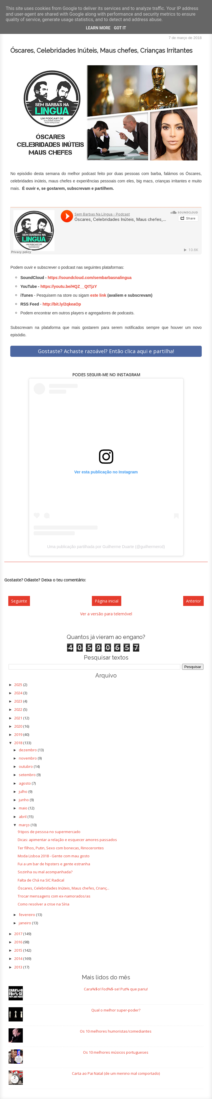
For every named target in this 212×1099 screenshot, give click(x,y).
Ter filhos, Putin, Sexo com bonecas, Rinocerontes (61, 847)
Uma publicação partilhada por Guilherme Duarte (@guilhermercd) (106, 546)
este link (98, 295)
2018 (18, 742)
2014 (18, 958)
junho (24, 799)
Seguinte (19, 601)
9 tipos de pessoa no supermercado (49, 831)
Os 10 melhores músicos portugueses (115, 1052)
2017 (18, 933)
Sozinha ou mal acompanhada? (45, 871)
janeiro (25, 922)
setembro (28, 774)
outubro (26, 766)
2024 (18, 692)
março (25, 824)
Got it (120, 28)
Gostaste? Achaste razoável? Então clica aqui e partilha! (106, 351)
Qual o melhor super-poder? (115, 1010)
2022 (18, 709)
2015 (18, 950)
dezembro (28, 749)
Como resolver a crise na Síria (43, 904)
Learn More (98, 28)
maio (23, 808)
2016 (18, 942)
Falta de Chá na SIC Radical (41, 880)
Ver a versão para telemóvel (106, 613)
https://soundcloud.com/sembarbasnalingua (90, 277)
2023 (18, 701)
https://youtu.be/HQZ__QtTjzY (69, 286)
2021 (18, 718)
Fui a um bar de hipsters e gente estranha (54, 863)
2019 (18, 734)
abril (23, 816)
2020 (18, 726)
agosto (25, 783)
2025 (18, 684)
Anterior (193, 601)
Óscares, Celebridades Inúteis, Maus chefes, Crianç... (63, 888)
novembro (28, 758)
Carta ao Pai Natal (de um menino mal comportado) (116, 1073)
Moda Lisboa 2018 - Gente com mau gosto (54, 855)
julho (23, 791)
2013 (18, 967)
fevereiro (27, 914)
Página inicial (106, 601)
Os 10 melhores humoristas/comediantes (116, 1031)
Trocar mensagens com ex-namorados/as (54, 896)
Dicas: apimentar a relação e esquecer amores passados (67, 839)
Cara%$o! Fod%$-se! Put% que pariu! (116, 989)
